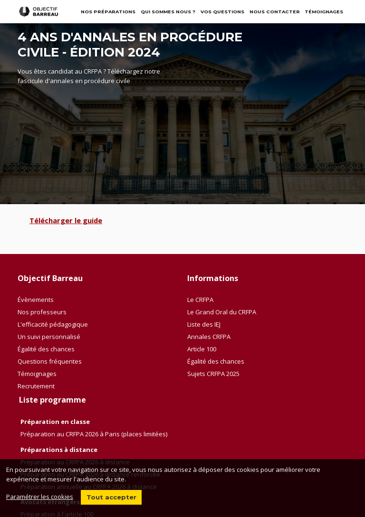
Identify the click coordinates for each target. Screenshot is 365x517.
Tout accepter (111, 497)
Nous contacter (275, 11)
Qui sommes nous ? (168, 11)
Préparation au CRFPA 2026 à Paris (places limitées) (93, 434)
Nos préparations (108, 11)
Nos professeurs (42, 312)
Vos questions (222, 11)
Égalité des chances (46, 349)
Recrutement (36, 386)
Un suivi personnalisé (49, 336)
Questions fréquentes (50, 361)
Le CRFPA (200, 299)
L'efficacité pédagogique (53, 324)
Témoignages (37, 373)
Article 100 (201, 349)
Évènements (36, 299)
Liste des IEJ (204, 324)
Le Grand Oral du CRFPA (221, 312)
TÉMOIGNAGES (324, 11)
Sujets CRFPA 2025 (213, 373)
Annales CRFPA (209, 336)
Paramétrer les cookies (39, 496)
